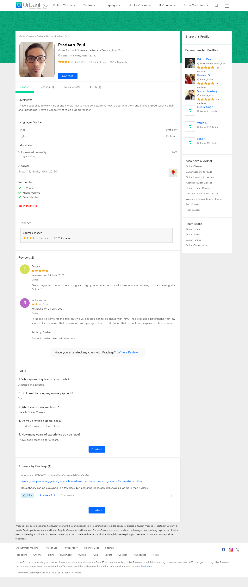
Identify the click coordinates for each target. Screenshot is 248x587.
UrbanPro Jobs (91, 547)
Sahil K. (201, 139)
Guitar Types (193, 229)
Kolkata (108, 554)
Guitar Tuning (193, 240)
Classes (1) (47, 87)
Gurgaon (122, 554)
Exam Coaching (194, 5)
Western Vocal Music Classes (202, 193)
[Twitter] (237, 550)
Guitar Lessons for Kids (199, 172)
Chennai (37, 554)
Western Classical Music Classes (204, 199)
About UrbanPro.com (27, 547)
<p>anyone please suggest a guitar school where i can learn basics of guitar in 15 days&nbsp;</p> (81, 481)
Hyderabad (65, 554)
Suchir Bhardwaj (207, 91)
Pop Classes (193, 204)
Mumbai (82, 554)
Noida (156, 554)
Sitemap (109, 547)
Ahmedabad (140, 554)
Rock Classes (193, 210)
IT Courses (166, 5)
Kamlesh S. (204, 75)
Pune (95, 554)
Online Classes (63, 5)
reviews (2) (72, 87)
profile (24, 87)
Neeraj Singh (205, 107)
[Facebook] (223, 550)
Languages (110, 5)
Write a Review (128, 352)
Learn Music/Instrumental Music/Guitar (70, 475)
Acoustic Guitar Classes (199, 182)
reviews (79, 61)
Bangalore (21, 554)
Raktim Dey (204, 59)
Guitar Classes (194, 166)
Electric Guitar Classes (198, 188)
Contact (96, 449)
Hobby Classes (138, 5)
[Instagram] (231, 551)
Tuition (87, 5)
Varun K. (202, 123)
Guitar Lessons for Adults (200, 177)
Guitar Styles (193, 234)
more (169, 323)
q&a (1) (95, 87)
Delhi (51, 554)
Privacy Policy (71, 547)
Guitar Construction (197, 245)
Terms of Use (50, 547)
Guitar (35, 279)
